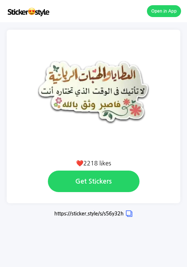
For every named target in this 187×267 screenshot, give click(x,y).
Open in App (164, 11)
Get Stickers (93, 181)
